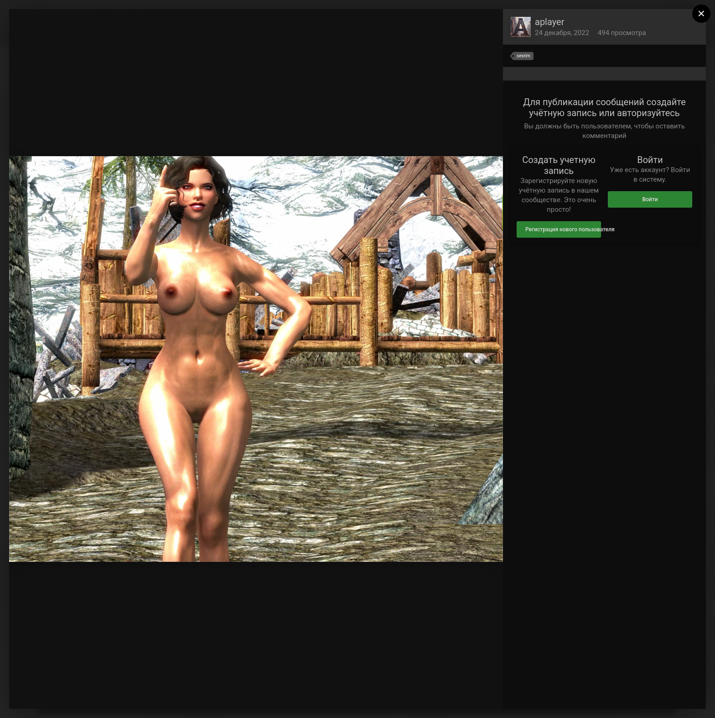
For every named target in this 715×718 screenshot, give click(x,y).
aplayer (549, 21)
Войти (650, 199)
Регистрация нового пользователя (563, 229)
